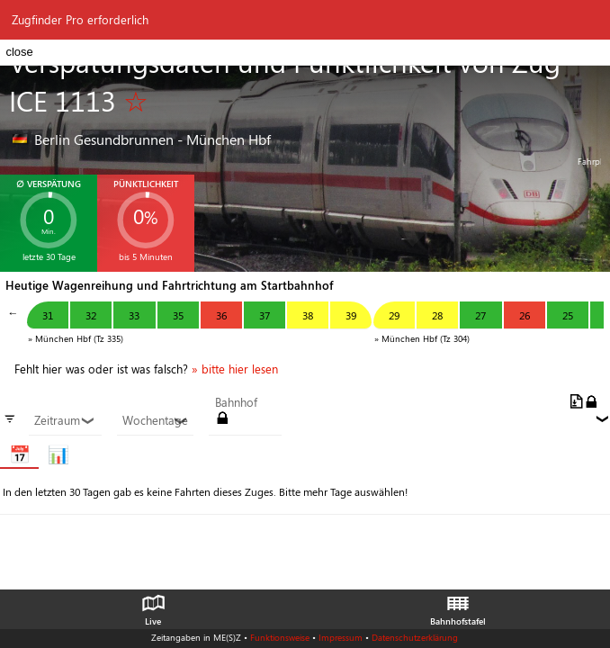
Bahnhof (236, 402)
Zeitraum (64, 420)
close (18, 51)
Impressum (340, 637)
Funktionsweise (279, 637)
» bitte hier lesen (235, 369)
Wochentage (155, 420)
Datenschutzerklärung (415, 637)
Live (153, 606)
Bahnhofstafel (458, 606)
